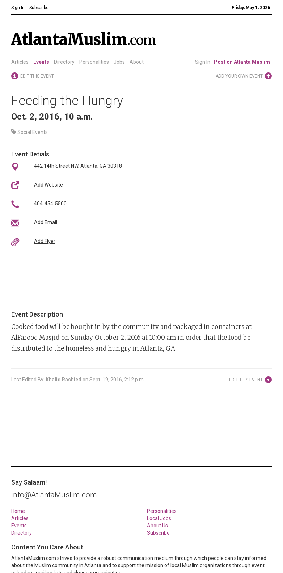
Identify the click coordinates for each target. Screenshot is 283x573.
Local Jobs (159, 518)
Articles (20, 62)
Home (18, 511)
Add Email (45, 222)
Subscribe (158, 533)
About (137, 62)
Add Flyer (44, 241)
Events (41, 62)
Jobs (119, 62)
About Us (157, 525)
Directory (64, 62)
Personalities (94, 62)
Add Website (48, 185)
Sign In (202, 62)
